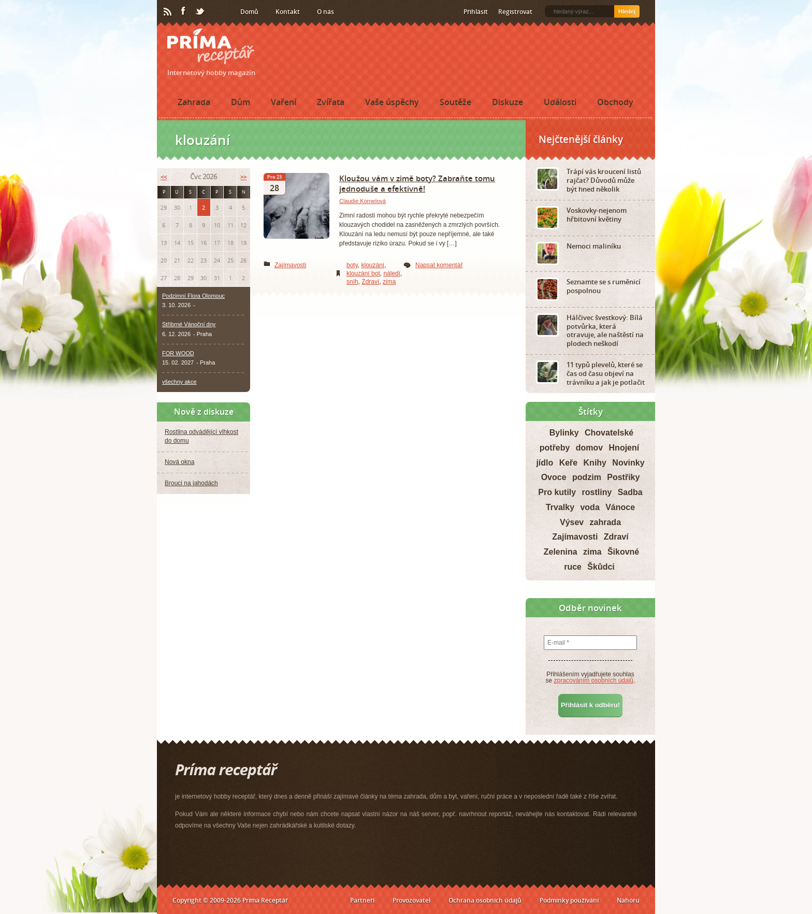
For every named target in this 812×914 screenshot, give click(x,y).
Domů (249, 11)
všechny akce (179, 382)
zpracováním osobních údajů (593, 680)
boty (352, 265)
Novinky (628, 462)
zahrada (605, 522)
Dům (240, 102)
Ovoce (554, 477)
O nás (325, 11)
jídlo (544, 462)
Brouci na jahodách (191, 483)
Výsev (572, 522)
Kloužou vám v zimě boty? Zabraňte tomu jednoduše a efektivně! (417, 183)
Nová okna (179, 462)
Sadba (630, 492)
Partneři (362, 900)
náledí (391, 273)
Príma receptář (210, 46)
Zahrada (194, 102)
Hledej (626, 11)
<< (164, 177)
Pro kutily (557, 492)
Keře (568, 462)
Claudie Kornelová (362, 201)
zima (389, 281)
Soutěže (455, 102)
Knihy (595, 462)
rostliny (597, 492)
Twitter (200, 12)
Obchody (615, 102)
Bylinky (564, 432)
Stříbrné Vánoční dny (188, 324)
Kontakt (288, 11)
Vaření (283, 102)
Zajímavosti (290, 265)
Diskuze (507, 102)
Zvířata (330, 102)
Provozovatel (411, 900)
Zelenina (560, 551)
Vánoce (620, 507)
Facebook (183, 11)
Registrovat (515, 11)
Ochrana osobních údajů (484, 900)
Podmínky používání (569, 900)
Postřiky (623, 477)
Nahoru (628, 900)
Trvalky (560, 507)
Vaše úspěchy (392, 102)
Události (560, 102)
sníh (352, 281)
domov (589, 447)
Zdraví (370, 281)
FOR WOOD (178, 353)
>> (243, 177)
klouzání (372, 265)
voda (589, 507)
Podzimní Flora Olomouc (193, 296)
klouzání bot (363, 273)
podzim (586, 477)
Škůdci (600, 566)
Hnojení (624, 447)
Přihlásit (475, 11)
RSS (168, 12)
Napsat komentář (438, 265)
